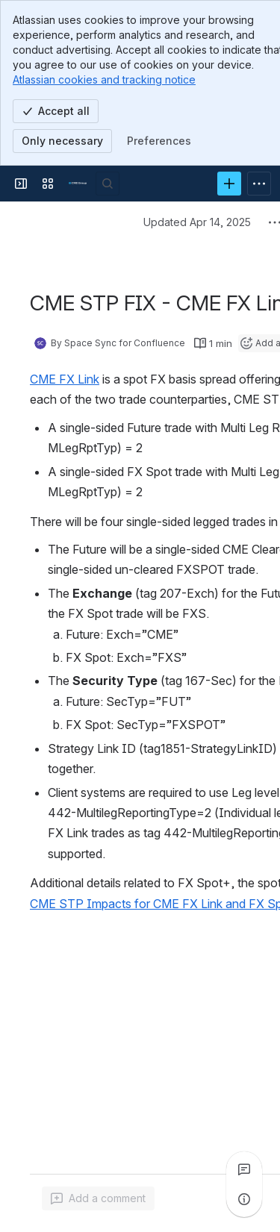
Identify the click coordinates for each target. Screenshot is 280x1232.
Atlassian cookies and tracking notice (104, 79)
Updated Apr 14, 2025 (197, 222)
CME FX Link (64, 379)
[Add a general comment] (98, 1198)
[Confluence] (78, 184)
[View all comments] (244, 1169)
